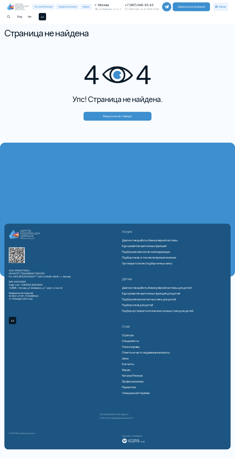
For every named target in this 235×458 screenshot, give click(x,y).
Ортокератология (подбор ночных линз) (147, 263)
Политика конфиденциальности (116, 418)
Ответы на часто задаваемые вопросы (146, 352)
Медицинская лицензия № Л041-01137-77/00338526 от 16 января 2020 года (23, 296)
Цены (125, 358)
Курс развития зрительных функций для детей (151, 293)
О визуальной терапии (136, 393)
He (29, 16)
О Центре (128, 335)
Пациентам (129, 387)
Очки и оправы (131, 346)
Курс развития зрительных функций (144, 246)
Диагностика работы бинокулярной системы (150, 240)
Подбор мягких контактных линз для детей (149, 299)
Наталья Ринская (44, 6)
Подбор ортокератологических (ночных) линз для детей (157, 310)
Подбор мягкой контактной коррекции (146, 251)
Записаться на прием (191, 6)
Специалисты (130, 340)
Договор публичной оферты (114, 414)
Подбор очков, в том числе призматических (149, 257)
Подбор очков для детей (137, 305)
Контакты (128, 364)
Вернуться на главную (117, 116)
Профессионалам (67, 6)
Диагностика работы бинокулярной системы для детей (156, 287)
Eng (19, 16)
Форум (86, 6)
